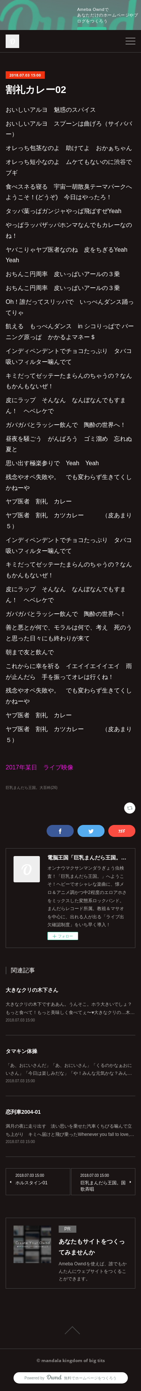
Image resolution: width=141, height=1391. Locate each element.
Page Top (70, 1330)
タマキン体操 (21, 1051)
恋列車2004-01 (23, 1112)
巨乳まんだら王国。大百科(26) (32, 788)
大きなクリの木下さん (32, 990)
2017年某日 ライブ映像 (39, 767)
